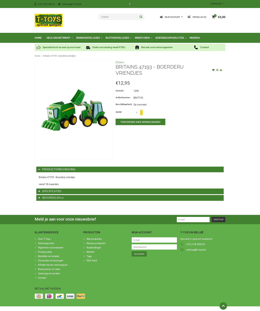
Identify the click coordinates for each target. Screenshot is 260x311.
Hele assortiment (58, 34)
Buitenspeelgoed (117, 34)
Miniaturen (142, 34)
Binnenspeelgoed (88, 34)
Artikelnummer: (123, 94)
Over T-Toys (44, 235)
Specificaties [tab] (49, 188)
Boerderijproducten (170, 34)
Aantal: (119, 109)
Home (38, 34)
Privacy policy (45, 248)
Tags (89, 253)
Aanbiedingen (94, 244)
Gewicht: (120, 87)
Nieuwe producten (96, 240)
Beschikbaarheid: (124, 101)
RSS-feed (92, 257)
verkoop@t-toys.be (196, 246)
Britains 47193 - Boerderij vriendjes (59, 52)
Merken (195, 34)
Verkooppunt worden (49, 270)
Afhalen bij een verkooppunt (52, 261)
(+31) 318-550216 (195, 241)
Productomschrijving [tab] (56, 166)
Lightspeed (100, 307)
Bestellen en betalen (48, 253)
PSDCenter (78, 307)
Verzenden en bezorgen (50, 257)
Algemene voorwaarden (50, 244)
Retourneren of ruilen (49, 266)
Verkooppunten (46, 240)
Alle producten (94, 235)
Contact (42, 274)
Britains (120, 59)
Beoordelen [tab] (51, 194)
